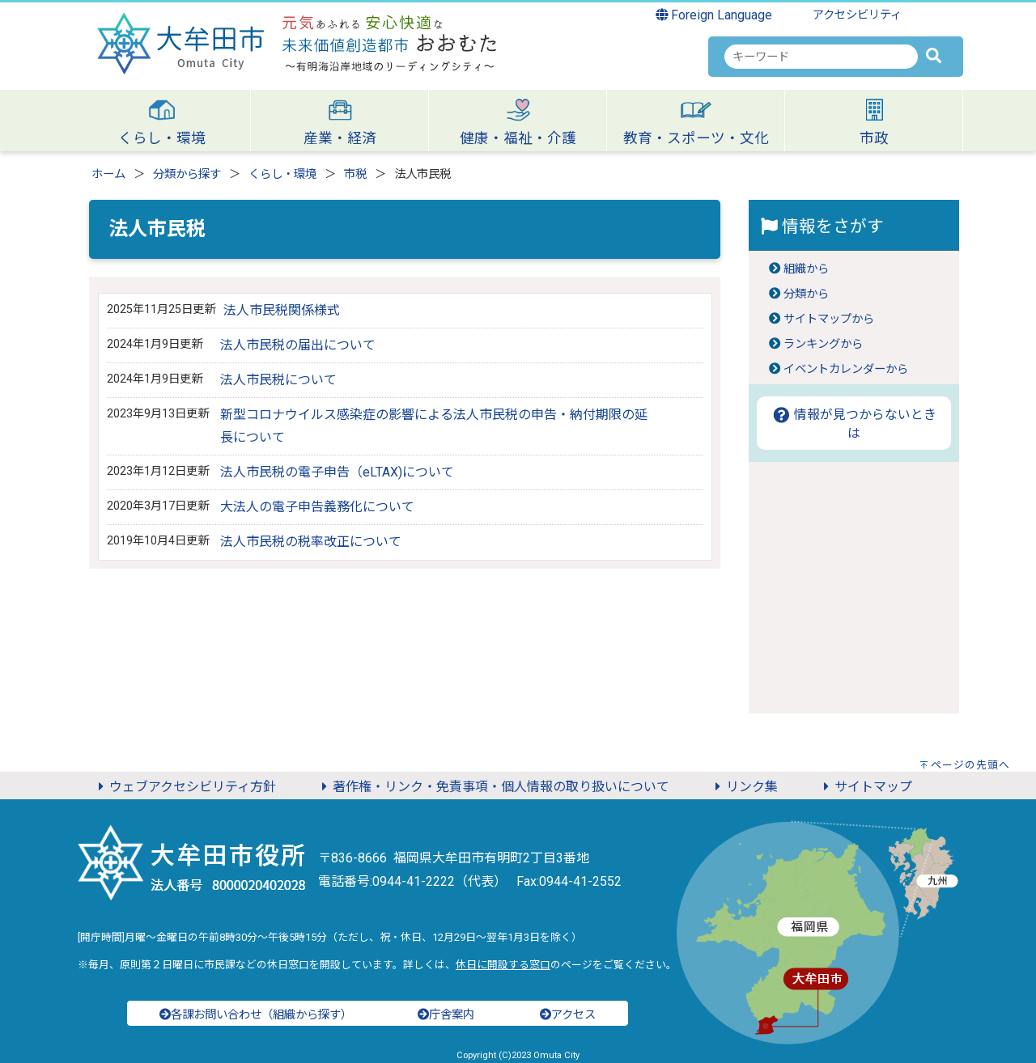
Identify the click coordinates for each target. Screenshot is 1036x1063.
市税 (355, 174)
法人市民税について (278, 380)
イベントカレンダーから (845, 369)
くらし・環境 (282, 174)
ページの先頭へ (970, 765)
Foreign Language (714, 15)
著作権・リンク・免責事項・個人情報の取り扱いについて (492, 786)
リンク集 (744, 786)
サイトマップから (828, 319)
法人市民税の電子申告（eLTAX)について (337, 472)
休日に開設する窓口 (503, 965)
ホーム (108, 174)
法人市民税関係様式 (281, 310)
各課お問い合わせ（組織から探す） (255, 1015)
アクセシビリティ (857, 15)
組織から (806, 269)
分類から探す (187, 174)
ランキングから (823, 344)
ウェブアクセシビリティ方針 (184, 786)
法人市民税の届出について (298, 345)
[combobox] (821, 56)
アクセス (568, 1015)
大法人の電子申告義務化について (317, 507)
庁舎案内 (446, 1015)
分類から (806, 294)
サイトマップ (865, 786)
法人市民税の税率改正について (310, 541)
